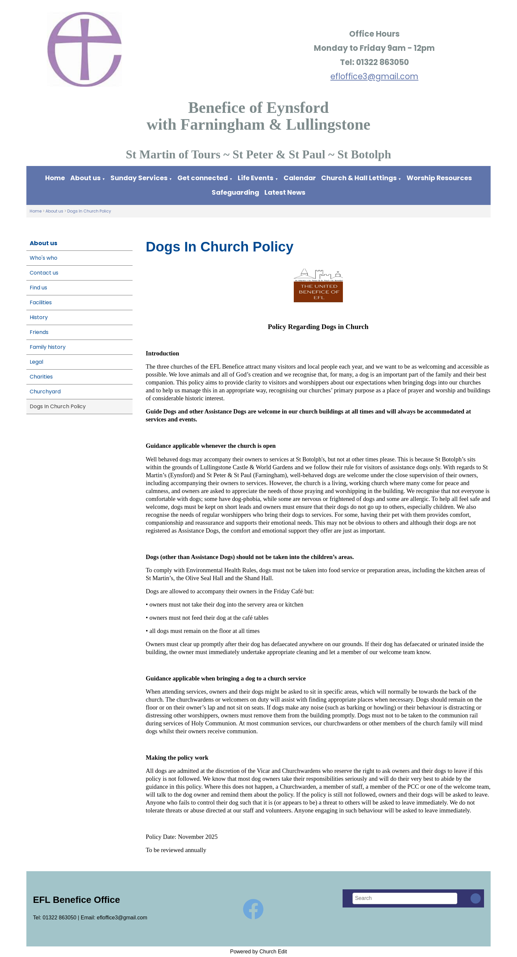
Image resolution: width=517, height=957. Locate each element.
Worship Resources (439, 177)
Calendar (300, 177)
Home (55, 177)
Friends (39, 332)
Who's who (43, 258)
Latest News (284, 192)
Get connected (202, 177)
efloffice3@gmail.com (374, 76)
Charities (41, 376)
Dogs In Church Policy (89, 211)
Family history (48, 347)
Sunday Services (139, 177)
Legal (36, 362)
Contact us (44, 273)
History (39, 317)
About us (85, 177)
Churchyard (45, 391)
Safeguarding (235, 192)
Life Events (255, 177)
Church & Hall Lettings (359, 177)
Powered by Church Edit (258, 951)
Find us (38, 287)
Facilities (41, 302)
